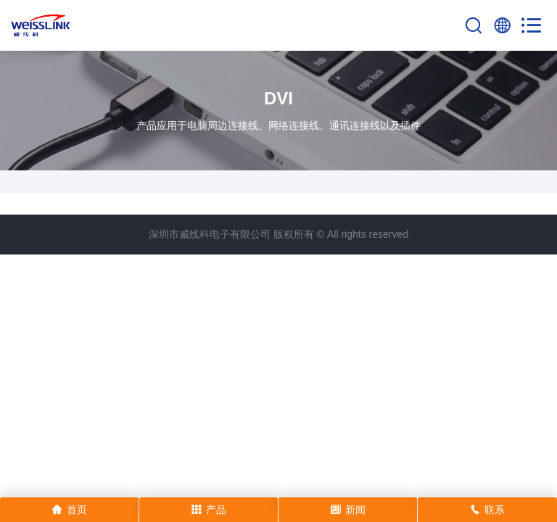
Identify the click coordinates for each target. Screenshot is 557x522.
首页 (69, 509)
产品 (208, 509)
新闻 (348, 509)
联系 (487, 509)
